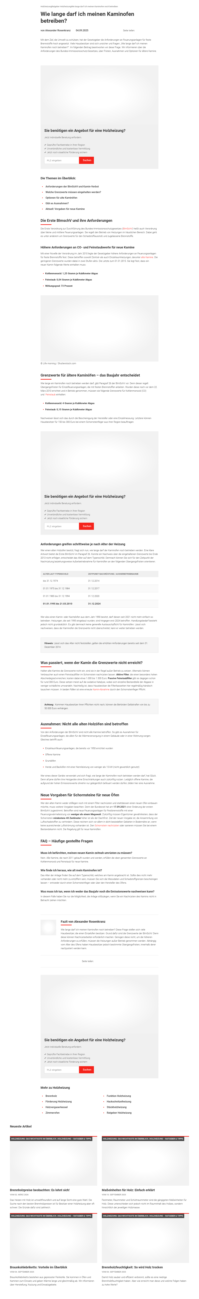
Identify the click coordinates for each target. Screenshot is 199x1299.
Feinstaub (51, 394)
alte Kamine (147, 257)
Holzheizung (46, 6)
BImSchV (127, 228)
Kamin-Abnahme (101, 689)
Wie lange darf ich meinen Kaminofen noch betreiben (94, 6)
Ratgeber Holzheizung (61, 6)
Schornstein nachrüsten (107, 825)
